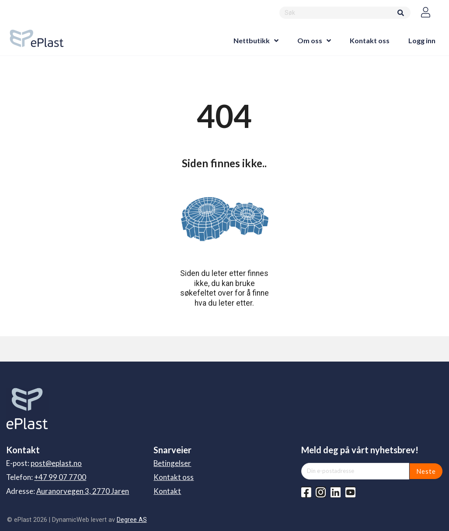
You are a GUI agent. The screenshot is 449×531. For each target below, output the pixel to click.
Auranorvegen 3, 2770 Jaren (82, 491)
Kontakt (167, 491)
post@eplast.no (56, 463)
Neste (426, 471)
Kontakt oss (370, 40)
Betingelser (172, 463)
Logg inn (421, 40)
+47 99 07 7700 (60, 477)
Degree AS (132, 519)
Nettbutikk (251, 40)
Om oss (309, 40)
